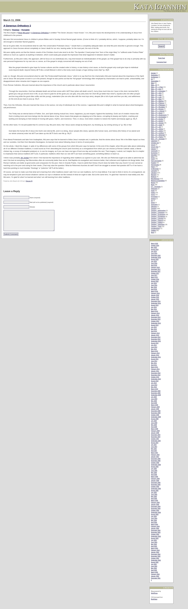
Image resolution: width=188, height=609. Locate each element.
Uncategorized (155, 228)
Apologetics (154, 75)
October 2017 (155, 273)
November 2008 (155, 413)
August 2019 (154, 249)
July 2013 (154, 327)
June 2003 (154, 542)
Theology (15, 30)
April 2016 (154, 289)
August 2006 (154, 466)
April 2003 (154, 546)
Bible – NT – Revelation (158, 107)
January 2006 (155, 480)
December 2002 (155, 554)
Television (154, 206)
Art (152, 79)
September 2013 (156, 323)
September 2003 (156, 536)
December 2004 (155, 506)
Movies (153, 182)
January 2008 (155, 433)
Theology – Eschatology (158, 216)
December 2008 (155, 411)
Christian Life (155, 143)
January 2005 (155, 504)
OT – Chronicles (156, 186)
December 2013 (155, 317)
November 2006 (155, 460)
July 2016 (154, 283)
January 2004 (155, 528)
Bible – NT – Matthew (157, 101)
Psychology (154, 196)
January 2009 (155, 409)
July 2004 (154, 516)
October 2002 (155, 558)
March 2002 (154, 572)
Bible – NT (154, 85)
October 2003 (155, 534)
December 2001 (155, 578)
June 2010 (154, 385)
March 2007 (154, 452)
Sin (152, 200)
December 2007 (155, 435)
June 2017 (154, 275)
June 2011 (154, 361)
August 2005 (154, 490)
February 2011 (155, 369)
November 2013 (155, 319)
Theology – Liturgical (157, 218)
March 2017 (154, 277)
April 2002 (154, 570)
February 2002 (155, 574)
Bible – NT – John (156, 93)
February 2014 (155, 313)
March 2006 (154, 476)
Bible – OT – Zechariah (158, 139)
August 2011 (154, 359)
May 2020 (154, 247)
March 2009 (154, 405)
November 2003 (155, 532)
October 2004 (155, 510)
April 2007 (154, 450)
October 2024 (155, 245)
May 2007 (154, 448)
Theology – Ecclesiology (158, 214)
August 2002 (154, 562)
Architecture (154, 77)
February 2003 (155, 550)
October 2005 (155, 486)
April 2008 (154, 427)
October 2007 (155, 439)
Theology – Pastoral (157, 220)
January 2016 (155, 295)
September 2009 (156, 395)
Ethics (153, 157)
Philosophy (154, 188)
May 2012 (154, 349)
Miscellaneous (155, 178)
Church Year (154, 147)
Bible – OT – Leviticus (157, 133)
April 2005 (154, 498)
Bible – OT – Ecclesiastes (158, 117)
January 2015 (155, 299)
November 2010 (155, 375)
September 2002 (156, 560)
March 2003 (154, 548)
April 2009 (154, 403)
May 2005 (154, 496)
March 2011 (154, 367)
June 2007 (154, 446)
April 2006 (154, 474)
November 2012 (155, 339)
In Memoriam (155, 168)
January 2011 (155, 371)
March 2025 (154, 243)
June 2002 (154, 566)
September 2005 (156, 488)
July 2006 (154, 468)
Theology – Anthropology (158, 210)
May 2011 (154, 363)
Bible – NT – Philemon (157, 103)
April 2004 (154, 522)
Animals (153, 73)
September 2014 (156, 303)
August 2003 (154, 538)
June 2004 (154, 518)
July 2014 (154, 307)
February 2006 (155, 478)
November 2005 (155, 484)
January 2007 (155, 456)
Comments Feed (161, 62)
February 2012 (155, 353)
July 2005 (154, 492)
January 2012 (155, 355)
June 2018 (154, 263)
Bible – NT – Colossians (158, 91)
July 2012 (154, 345)
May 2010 (154, 387)
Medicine (153, 176)
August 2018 (154, 259)
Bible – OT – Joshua (157, 129)
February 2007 (155, 454)
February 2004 (155, 526)
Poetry (153, 190)
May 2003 (154, 544)
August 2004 (154, 514)
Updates (153, 230)
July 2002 (154, 564)
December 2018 (155, 255)
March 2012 (154, 351)
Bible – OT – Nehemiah (158, 135)
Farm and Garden (156, 161)
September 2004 (156, 512)
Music (152, 184)
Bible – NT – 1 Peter (157, 87)
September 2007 (156, 441)
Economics (154, 153)
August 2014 (154, 305)
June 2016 (154, 285)
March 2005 (154, 500)
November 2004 (155, 508)
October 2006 (155, 462)
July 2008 (154, 421)
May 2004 (154, 520)
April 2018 (154, 265)
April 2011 (154, 365)
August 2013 (154, 325)
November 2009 (155, 393)
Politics (153, 192)
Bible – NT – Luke (156, 97)
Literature (154, 172)
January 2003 (155, 552)
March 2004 (154, 524)
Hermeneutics (155, 164)
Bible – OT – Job (156, 127)
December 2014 (155, 301)
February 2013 (155, 333)
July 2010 (154, 383)
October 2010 (155, 377)
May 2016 (154, 287)
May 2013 (154, 329)
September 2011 (156, 357)
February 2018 (155, 267)
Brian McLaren (24, 33)
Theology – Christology (158, 212)
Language (154, 170)
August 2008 (154, 419)
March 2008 (154, 429)
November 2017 (155, 271)
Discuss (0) (29, 181)
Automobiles (154, 81)
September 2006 (156, 464)
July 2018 (154, 261)
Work (152, 232)
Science (153, 198)
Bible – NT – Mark (156, 99)
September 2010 (156, 379)
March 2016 (154, 291)
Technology (154, 204)
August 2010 (154, 381)
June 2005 (154, 494)
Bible (152, 83)
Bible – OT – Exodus (157, 119)
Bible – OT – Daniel (157, 113)
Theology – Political (157, 222)
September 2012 (156, 341)
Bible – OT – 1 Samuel (157, 111)
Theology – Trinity (156, 226)
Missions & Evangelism (158, 180)
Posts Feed (161, 58)
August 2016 (154, 281)
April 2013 (154, 331)
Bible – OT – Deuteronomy (159, 115)
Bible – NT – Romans (157, 109)
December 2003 (155, 530)
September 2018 (156, 257)
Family (153, 159)
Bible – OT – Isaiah (156, 125)
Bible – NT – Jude (156, 95)
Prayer (153, 194)
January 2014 (155, 315)
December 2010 (155, 373)
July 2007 (154, 444)
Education (154, 155)
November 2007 (155, 437)
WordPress (154, 593)
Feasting (153, 163)
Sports (153, 202)
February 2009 (155, 407)
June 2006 (154, 470)
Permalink (25, 30)
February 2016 (155, 293)
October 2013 (155, 321)
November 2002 (155, 556)
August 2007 (154, 443)
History (153, 166)
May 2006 (154, 472)
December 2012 (155, 337)
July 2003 (154, 540)
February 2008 (155, 431)
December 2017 (155, 269)
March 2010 (154, 389)
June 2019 (154, 253)
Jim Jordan (25, 158)
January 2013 (155, 335)
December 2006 (155, 458)
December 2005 (155, 482)
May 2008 (154, 425)
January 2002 (155, 576)
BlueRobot (154, 599)
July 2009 (154, 397)
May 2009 (154, 401)
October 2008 (155, 415)
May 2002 (154, 568)
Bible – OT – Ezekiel (157, 121)
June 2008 (154, 423)
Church (153, 145)
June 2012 (154, 347)
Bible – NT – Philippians (158, 105)
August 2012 (154, 343)
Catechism (154, 141)
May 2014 (154, 309)
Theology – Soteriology (158, 224)
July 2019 (154, 251)
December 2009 (155, 391)
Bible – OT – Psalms (157, 137)
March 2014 (154, 311)
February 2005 (155, 502)
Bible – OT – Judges (157, 131)
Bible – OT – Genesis (157, 123)
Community (154, 151)
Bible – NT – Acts (156, 89)
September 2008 (156, 417)
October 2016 (155, 279)
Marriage (153, 174)
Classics (153, 149)
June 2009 (154, 399)
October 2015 (155, 297)
